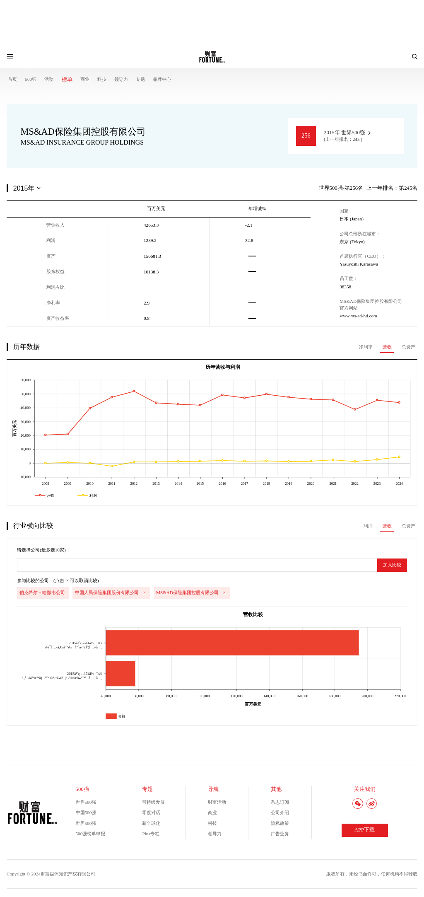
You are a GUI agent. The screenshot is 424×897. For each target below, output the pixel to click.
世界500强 (86, 802)
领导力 (121, 79)
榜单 (67, 79)
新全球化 (151, 823)
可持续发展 (153, 802)
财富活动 (217, 802)
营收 (387, 346)
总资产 (408, 346)
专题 (140, 79)
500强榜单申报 (91, 833)
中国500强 (86, 812)
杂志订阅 (280, 802)
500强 (30, 79)
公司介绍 (280, 812)
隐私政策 (280, 823)
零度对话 (151, 812)
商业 (84, 79)
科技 (101, 79)
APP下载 (364, 830)
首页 (12, 79)
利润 (368, 525)
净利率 (366, 346)
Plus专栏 (150, 833)
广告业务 (280, 833)
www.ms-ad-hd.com (358, 315)
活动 (48, 79)
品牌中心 (162, 79)
